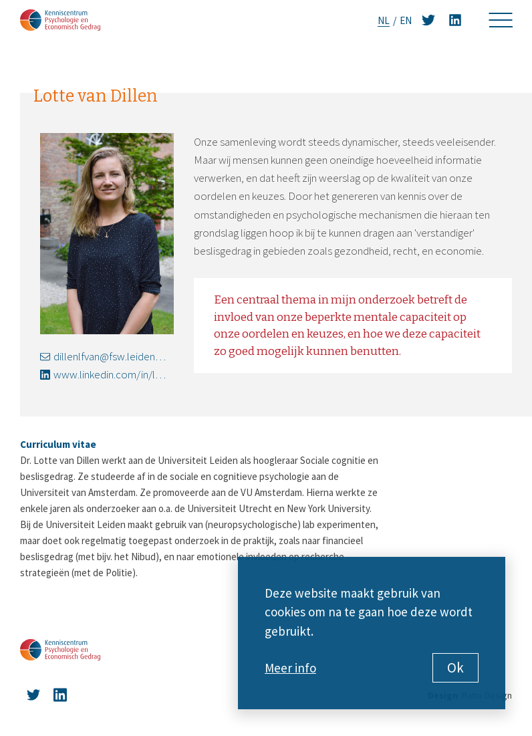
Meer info (290, 668)
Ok (455, 667)
